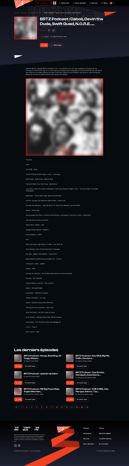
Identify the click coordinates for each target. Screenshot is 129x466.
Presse (102, 428)
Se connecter (104, 444)
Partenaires (88, 433)
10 (67, 407)
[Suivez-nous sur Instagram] (19, 445)
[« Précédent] (17, 407)
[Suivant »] (87, 407)
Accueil (16, 13)
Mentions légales (106, 433)
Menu (104, 3)
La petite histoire (106, 438)
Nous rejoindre (79, 3)
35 (82, 407)
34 (77, 407)
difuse (113, 451)
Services (93, 3)
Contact (87, 428)
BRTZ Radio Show (36, 13)
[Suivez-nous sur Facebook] (15, 445)
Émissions (24, 13)
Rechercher (64, 3)
